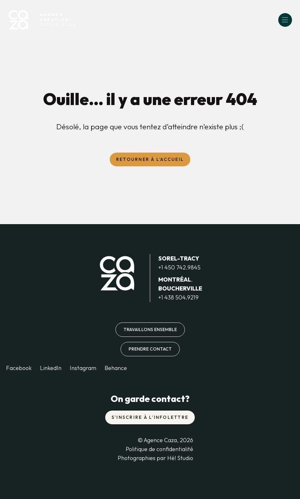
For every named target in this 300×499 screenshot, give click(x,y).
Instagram (83, 368)
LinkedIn (50, 368)
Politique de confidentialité (159, 449)
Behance (116, 368)
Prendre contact (150, 349)
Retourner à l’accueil (150, 159)
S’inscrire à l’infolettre (150, 417)
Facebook (19, 368)
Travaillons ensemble (150, 329)
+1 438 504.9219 (178, 297)
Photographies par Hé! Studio (155, 458)
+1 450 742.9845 (179, 267)
